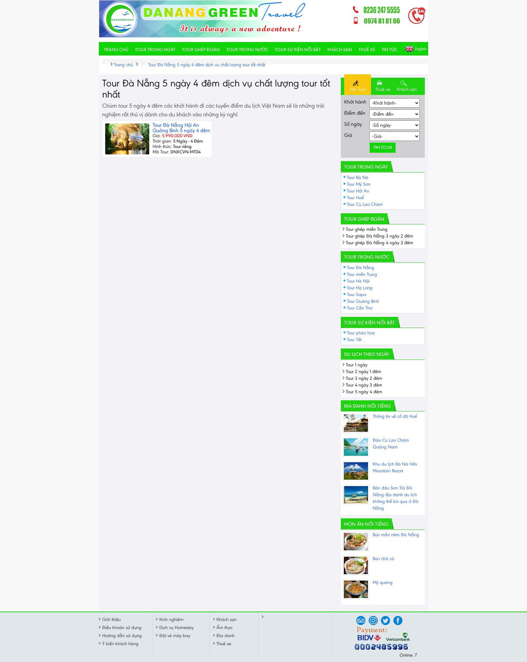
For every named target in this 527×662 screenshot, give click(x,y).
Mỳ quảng (383, 582)
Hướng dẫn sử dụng (122, 635)
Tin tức (389, 49)
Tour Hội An (358, 191)
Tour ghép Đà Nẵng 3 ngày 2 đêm (379, 236)
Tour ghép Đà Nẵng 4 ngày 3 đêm (379, 243)
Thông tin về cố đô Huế (395, 416)
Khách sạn (339, 49)
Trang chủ (116, 49)
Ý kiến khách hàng (120, 644)
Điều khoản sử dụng (121, 627)
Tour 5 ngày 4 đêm (364, 392)
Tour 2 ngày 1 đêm (363, 371)
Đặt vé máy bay (174, 635)
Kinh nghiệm (171, 619)
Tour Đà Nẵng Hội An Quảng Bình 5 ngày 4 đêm (181, 128)
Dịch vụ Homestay (176, 627)
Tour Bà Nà (357, 177)
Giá (348, 135)
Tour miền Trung (362, 274)
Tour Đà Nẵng (360, 267)
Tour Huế (355, 197)
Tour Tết (354, 339)
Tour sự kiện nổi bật (298, 49)
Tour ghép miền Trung (367, 229)
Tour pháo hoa (361, 333)
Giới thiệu (111, 619)
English (421, 48)
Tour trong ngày (155, 49)
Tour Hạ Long (359, 288)
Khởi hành (355, 102)
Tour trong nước (247, 49)
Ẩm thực (224, 627)
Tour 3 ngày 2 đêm (364, 378)
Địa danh (225, 635)
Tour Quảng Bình (363, 301)
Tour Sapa (356, 294)
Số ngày (353, 124)
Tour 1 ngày (356, 365)
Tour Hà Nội (358, 281)
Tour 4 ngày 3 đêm (364, 385)
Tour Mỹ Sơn (358, 184)
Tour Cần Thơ (359, 308)
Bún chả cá (383, 558)
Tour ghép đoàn (201, 49)
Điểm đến (354, 113)
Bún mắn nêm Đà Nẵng (396, 535)
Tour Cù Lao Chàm (365, 204)
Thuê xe (367, 49)
